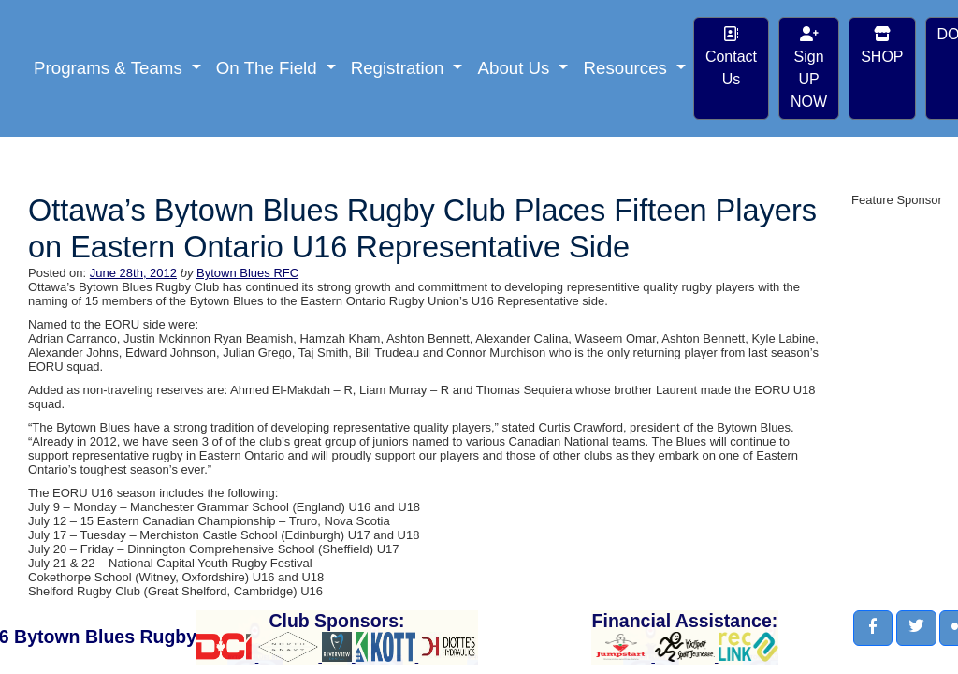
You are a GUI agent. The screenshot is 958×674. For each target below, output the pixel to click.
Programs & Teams (110, 68)
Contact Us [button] (731, 56)
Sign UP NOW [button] (809, 68)
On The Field (269, 68)
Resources (627, 68)
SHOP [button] (882, 45)
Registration (400, 68)
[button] (873, 628)
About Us (515, 68)
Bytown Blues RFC (247, 273)
